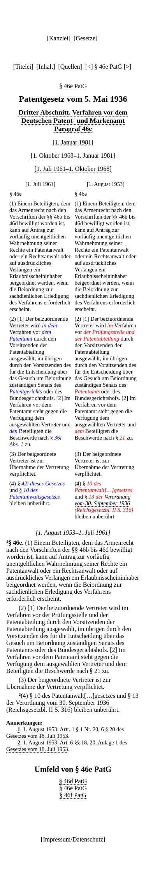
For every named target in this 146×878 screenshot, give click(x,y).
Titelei (23, 66)
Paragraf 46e (73, 128)
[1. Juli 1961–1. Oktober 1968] (72, 168)
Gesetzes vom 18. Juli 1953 (37, 736)
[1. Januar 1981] (73, 142)
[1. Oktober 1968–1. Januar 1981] (73, 155)
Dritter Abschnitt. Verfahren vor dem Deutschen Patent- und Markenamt (72, 116)
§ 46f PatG (73, 795)
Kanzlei (59, 38)
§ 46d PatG (73, 781)
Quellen (70, 66)
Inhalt (46, 66)
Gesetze (85, 38)
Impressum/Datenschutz (73, 839)
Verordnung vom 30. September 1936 (103, 500)
